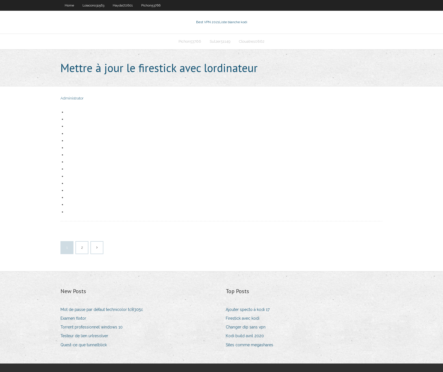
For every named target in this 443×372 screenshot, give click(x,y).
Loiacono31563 (93, 5)
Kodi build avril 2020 (245, 336)
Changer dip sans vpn (246, 327)
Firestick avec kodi (242, 318)
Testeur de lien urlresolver (84, 336)
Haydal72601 (123, 5)
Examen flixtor (73, 318)
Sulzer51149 (220, 41)
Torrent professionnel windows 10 (91, 327)
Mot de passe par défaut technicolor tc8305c (101, 309)
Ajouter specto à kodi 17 (248, 309)
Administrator (72, 98)
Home (69, 5)
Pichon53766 (150, 5)
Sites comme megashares (249, 345)
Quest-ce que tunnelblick (83, 345)
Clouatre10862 (251, 41)
